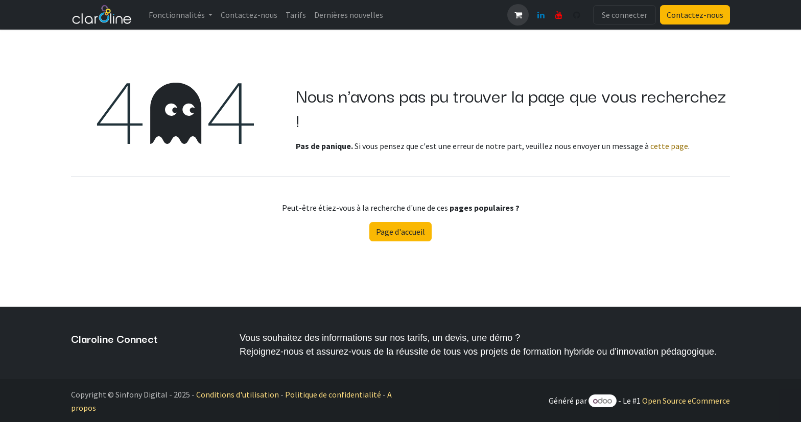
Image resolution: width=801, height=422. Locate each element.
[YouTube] (559, 15)
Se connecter (624, 15)
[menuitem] (181, 15)
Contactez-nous (695, 15)
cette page (669, 146)
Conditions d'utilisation (237, 394)
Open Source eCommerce (686, 400)
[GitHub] (577, 15)
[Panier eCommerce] (518, 15)
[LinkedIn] (541, 15)
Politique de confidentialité (333, 394)
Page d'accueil (400, 232)
